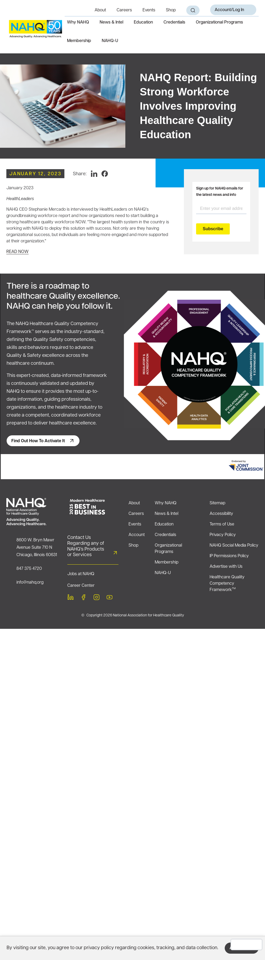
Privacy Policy (223, 535)
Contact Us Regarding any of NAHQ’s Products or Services (85, 546)
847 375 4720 (29, 569)
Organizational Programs (219, 22)
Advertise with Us (226, 567)
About (100, 10)
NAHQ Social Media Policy (234, 545)
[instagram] (96, 598)
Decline (246, 945)
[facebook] (83, 598)
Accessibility (221, 514)
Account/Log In (229, 10)
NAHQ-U (110, 41)
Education (143, 22)
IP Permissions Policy (229, 556)
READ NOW (17, 252)
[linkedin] (70, 598)
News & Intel (111, 22)
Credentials (174, 22)
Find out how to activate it (38, 441)
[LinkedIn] (94, 173)
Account (137, 535)
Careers (124, 10)
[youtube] (109, 598)
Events (149, 10)
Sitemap (217, 503)
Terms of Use (222, 524)
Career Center (81, 586)
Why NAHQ (78, 22)
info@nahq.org (29, 582)
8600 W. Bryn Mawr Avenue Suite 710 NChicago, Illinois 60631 (36, 547)
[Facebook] (104, 173)
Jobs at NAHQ (80, 574)
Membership (79, 41)
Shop (171, 10)
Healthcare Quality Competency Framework (227, 583)
